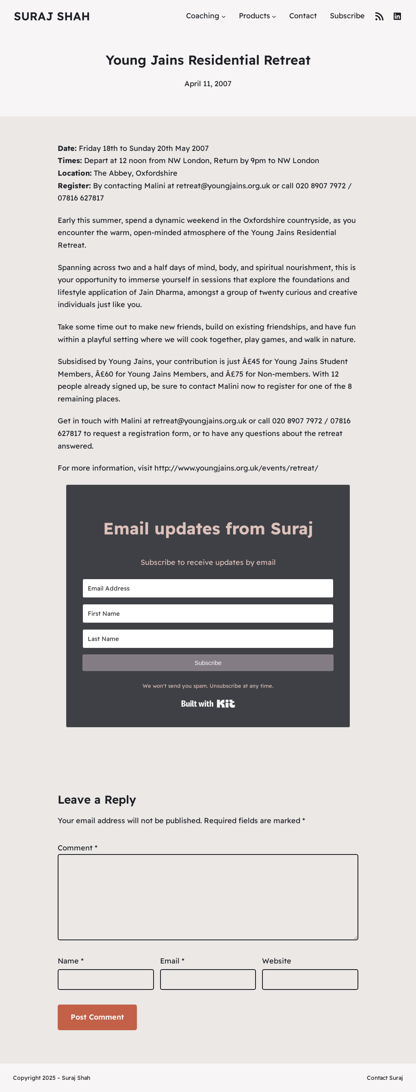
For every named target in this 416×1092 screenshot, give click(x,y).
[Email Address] (208, 588)
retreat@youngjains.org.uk (200, 420)
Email (172, 961)
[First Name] (208, 613)
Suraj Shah (52, 16)
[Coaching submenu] (223, 16)
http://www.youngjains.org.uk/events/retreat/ (236, 468)
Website (276, 961)
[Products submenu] (274, 16)
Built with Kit (208, 703)
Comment (78, 847)
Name (71, 961)
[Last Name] (208, 638)
